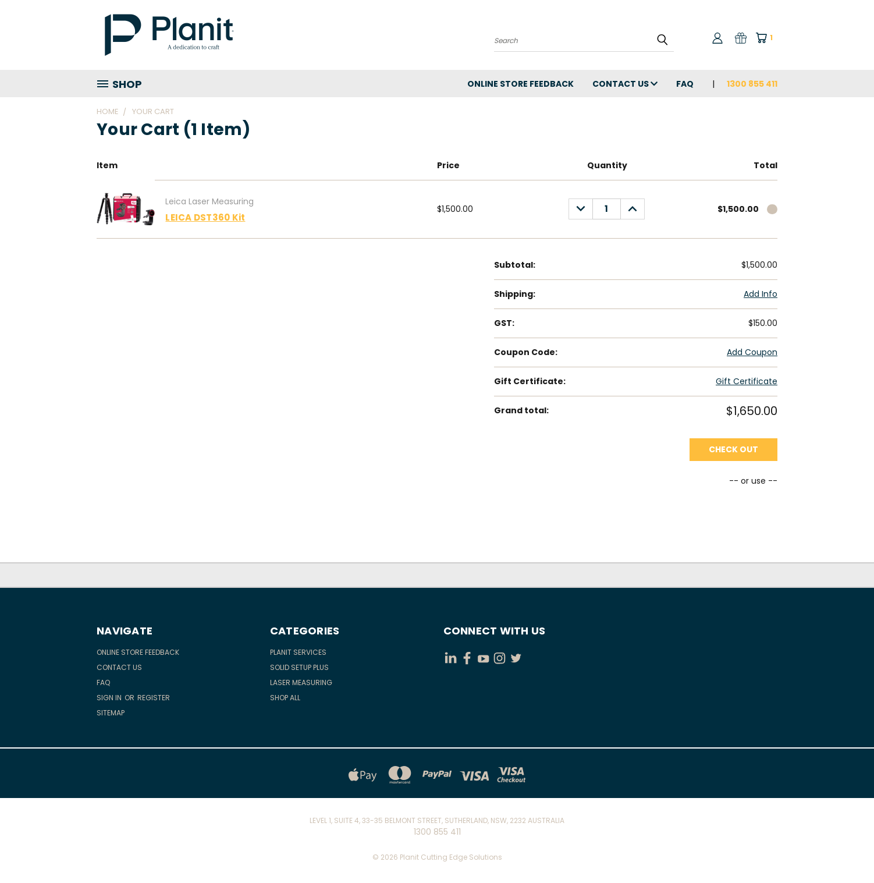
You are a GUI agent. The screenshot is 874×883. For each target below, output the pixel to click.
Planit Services (298, 652)
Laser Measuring (301, 682)
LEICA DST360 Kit (205, 217)
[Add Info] (760, 294)
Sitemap (111, 713)
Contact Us (625, 84)
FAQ (685, 84)
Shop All (285, 698)
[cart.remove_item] (772, 209)
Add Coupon (752, 352)
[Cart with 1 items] (767, 38)
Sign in (110, 698)
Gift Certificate (746, 381)
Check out (733, 449)
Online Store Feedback (520, 84)
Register (153, 698)
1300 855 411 (752, 84)
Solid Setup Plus (299, 667)
